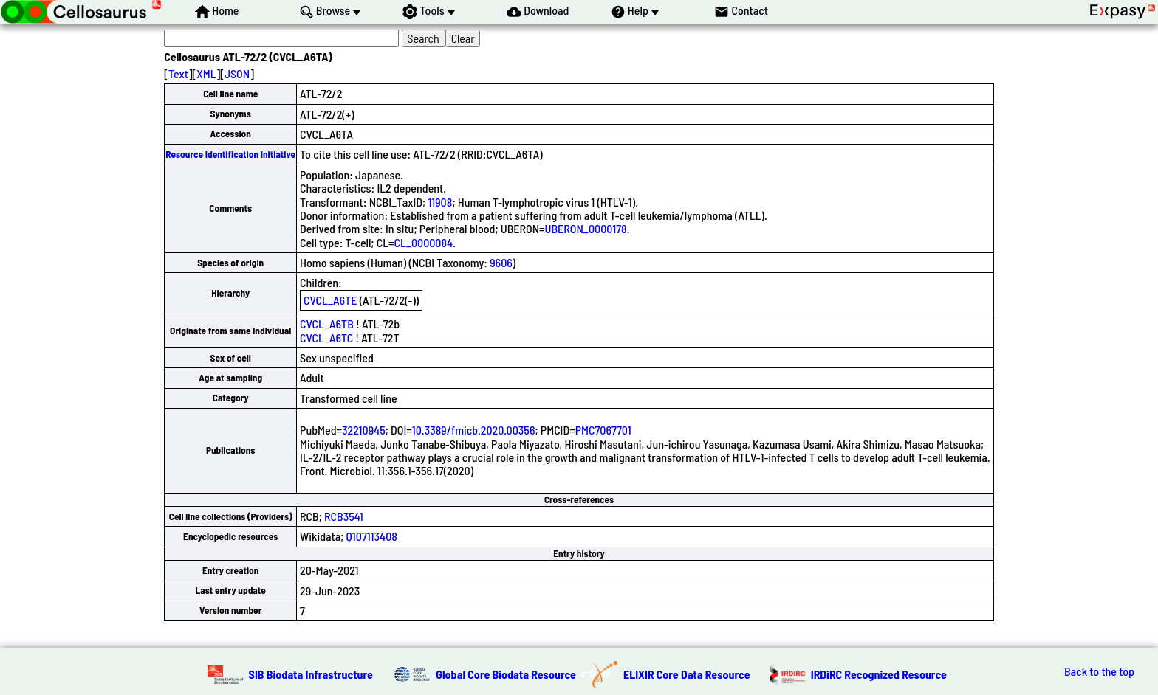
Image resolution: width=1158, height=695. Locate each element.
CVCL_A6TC (326, 338)
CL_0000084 (423, 242)
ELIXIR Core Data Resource (686, 674)
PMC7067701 (603, 430)
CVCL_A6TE (330, 300)
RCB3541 (343, 516)
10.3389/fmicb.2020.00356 (473, 430)
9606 (501, 262)
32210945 (364, 430)
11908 (440, 202)
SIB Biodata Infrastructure (311, 674)
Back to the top (1099, 671)
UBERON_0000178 (586, 228)
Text (178, 73)
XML (206, 73)
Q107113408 (371, 536)
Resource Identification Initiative (230, 154)
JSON (237, 73)
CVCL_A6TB (327, 324)
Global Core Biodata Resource (506, 674)
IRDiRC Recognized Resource (879, 674)
